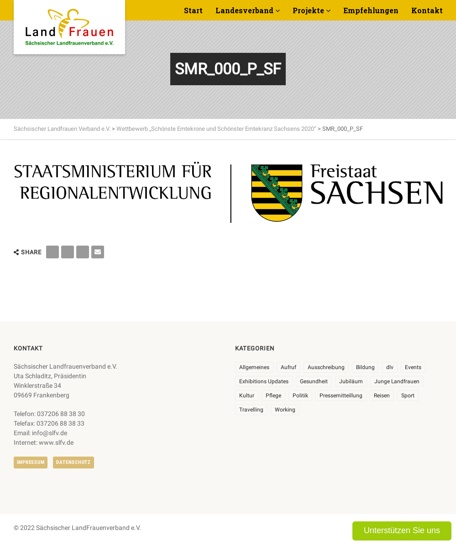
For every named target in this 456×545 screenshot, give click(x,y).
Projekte (308, 10)
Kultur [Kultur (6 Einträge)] (246, 395)
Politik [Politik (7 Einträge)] (300, 395)
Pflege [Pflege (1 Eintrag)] (273, 395)
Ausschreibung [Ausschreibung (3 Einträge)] (326, 367)
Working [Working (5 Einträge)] (285, 409)
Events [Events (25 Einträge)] (413, 367)
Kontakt (427, 10)
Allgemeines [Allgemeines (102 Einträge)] (254, 367)
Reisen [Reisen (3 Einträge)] (382, 395)
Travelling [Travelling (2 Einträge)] (251, 409)
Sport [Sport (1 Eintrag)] (407, 395)
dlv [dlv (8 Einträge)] (389, 367)
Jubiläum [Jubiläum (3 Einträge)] (351, 381)
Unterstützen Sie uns (402, 530)
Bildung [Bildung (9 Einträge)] (365, 367)
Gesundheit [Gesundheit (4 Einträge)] (314, 381)
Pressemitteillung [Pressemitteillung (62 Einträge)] (341, 395)
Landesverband (244, 10)
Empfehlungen (370, 10)
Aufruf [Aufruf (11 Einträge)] (288, 367)
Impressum (31, 462)
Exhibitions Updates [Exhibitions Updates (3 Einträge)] (263, 381)
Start (193, 10)
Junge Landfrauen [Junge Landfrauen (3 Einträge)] (396, 381)
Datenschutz (73, 462)
